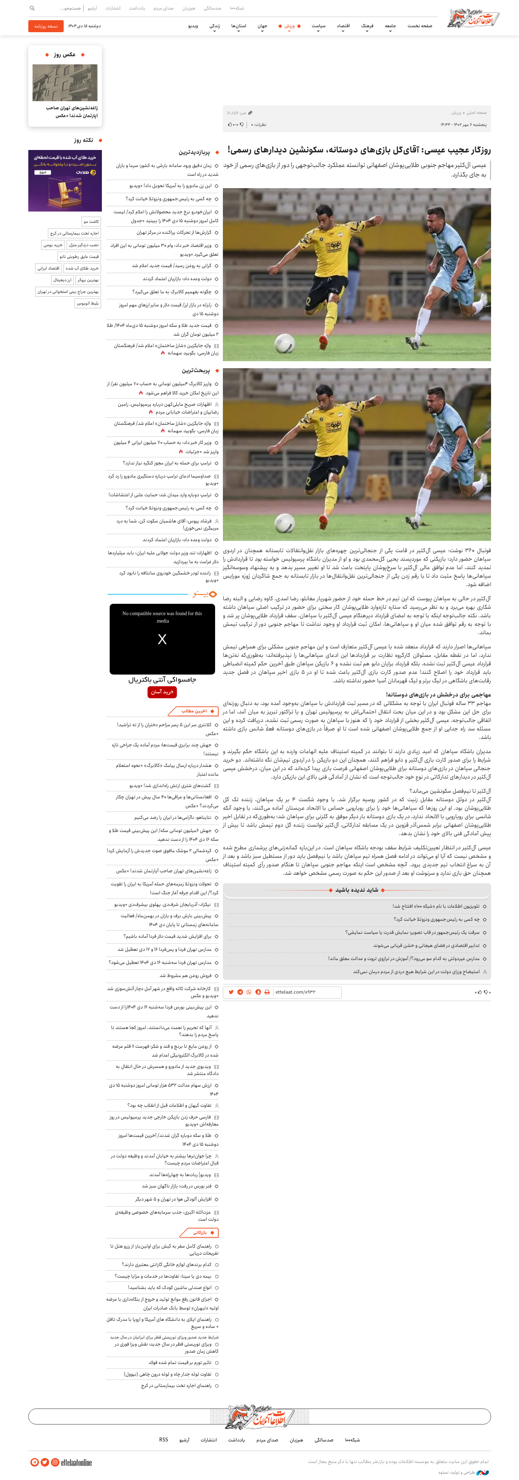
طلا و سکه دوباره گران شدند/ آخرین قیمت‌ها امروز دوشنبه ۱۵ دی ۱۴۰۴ (169, 1140)
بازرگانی (200, 1232)
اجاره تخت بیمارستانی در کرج (74, 233)
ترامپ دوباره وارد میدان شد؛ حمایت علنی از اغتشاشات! (160, 495)
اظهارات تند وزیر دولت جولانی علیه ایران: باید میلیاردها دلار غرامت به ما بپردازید (163, 557)
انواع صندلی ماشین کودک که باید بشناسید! (170, 1287)
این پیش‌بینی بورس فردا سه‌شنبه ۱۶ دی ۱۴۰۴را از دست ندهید (164, 1011)
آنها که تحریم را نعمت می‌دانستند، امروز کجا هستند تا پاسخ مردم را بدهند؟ (165, 1031)
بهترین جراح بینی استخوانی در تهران (68, 291)
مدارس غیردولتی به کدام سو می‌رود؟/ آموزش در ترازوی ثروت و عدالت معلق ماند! (404, 958)
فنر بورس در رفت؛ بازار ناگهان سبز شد (177, 1186)
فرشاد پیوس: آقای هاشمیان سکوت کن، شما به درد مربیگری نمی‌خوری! (167, 524)
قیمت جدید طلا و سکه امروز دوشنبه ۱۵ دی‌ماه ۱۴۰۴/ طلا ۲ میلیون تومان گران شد (163, 330)
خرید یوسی (53, 245)
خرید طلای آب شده (82, 268)
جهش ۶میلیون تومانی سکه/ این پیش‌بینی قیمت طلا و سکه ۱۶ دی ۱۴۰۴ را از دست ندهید (164, 835)
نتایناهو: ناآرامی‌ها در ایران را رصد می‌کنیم (173, 817)
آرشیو (92, 8)
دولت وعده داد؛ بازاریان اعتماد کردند (177, 279)
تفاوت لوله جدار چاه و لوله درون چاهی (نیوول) (168, 1374)
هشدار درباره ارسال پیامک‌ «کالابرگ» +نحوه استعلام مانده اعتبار (167, 770)
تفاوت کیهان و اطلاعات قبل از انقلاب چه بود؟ (169, 1105)
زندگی (214, 25)
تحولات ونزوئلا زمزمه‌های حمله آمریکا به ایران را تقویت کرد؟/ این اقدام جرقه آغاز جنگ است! (165, 888)
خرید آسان (162, 692)
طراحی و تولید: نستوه (463, 1472)
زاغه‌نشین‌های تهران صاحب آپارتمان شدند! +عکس (164, 871)
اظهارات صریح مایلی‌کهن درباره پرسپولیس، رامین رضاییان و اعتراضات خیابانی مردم (168, 408)
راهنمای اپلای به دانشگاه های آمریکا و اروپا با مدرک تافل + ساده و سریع (162, 1323)
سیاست (318, 25)
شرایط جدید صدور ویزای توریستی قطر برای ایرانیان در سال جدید (164, 1337)
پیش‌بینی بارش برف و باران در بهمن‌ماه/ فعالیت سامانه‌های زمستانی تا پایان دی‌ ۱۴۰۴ (170, 920)
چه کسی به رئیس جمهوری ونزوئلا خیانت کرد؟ (437, 919)
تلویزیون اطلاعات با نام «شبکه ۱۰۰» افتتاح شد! (436, 906)
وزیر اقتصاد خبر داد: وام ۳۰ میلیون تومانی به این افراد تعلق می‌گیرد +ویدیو (164, 250)
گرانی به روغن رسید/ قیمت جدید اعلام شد (172, 266)
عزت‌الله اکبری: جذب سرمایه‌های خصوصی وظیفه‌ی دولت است (167, 1215)
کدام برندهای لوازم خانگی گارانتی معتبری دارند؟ (167, 1264)
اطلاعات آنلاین (473, 17)
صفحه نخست (420, 25)
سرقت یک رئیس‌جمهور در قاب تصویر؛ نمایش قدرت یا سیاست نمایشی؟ (412, 932)
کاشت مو (91, 221)
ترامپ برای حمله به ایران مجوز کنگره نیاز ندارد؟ (167, 463)
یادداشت (137, 8)
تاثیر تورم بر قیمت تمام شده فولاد (180, 1362)
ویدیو (193, 25)
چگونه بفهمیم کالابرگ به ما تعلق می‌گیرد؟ (172, 292)
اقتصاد (343, 25)
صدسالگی (212, 8)
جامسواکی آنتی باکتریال (162, 680)
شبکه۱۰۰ (237, 8)
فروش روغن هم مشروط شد (186, 975)
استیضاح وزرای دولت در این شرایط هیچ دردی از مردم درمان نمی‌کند (416, 972)
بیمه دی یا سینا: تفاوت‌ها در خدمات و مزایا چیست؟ (163, 1276)
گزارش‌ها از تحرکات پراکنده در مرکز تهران (174, 232)
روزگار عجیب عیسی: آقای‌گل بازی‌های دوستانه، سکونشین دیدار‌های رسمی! (359, 150)
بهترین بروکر (88, 280)
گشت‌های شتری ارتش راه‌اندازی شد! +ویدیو (170, 786)
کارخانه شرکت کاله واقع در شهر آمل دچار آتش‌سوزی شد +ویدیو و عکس (163, 992)
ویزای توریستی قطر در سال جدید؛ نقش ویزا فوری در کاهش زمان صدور (167, 1347)
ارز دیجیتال (62, 280)
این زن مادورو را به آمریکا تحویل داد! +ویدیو (170, 186)
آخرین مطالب (194, 711)
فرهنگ (367, 25)
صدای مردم (164, 8)
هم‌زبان (188, 8)
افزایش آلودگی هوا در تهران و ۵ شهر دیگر (173, 1199)
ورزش (289, 25)
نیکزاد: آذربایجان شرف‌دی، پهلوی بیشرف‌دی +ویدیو (162, 904)
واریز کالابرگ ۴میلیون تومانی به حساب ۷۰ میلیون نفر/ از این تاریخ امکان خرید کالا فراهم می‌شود (163, 388)
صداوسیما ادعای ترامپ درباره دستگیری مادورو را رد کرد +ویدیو (163, 479)
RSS (163, 1440)
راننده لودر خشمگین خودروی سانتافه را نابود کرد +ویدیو (169, 576)
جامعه (390, 25)
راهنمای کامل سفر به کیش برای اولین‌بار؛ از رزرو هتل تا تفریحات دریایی (164, 1249)
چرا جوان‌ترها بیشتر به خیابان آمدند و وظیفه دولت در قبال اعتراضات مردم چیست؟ (165, 1159)
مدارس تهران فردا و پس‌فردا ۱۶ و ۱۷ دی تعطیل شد (164, 949)
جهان (262, 25)
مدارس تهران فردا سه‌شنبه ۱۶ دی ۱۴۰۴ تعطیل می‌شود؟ (160, 962)
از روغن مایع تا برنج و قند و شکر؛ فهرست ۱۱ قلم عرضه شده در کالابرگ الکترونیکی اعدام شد (165, 1050)
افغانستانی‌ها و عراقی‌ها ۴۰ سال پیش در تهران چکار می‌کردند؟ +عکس (167, 801)
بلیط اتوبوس (88, 303)
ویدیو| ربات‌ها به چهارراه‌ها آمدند (180, 1175)
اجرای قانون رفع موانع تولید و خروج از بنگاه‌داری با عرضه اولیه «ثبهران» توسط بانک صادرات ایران (162, 1303)
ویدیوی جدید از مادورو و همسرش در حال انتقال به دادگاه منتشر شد (167, 1070)
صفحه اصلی (477, 112)
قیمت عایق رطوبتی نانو (79, 256)
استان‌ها (238, 25)
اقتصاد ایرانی (48, 268)
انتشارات (113, 8)
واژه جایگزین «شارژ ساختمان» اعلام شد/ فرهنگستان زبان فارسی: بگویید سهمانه (166, 349)
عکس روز (65, 54)
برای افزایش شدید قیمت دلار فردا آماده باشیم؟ (167, 936)
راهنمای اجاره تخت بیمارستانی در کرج (176, 1385)
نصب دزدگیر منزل (84, 245)
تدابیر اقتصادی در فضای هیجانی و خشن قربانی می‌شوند (426, 945)
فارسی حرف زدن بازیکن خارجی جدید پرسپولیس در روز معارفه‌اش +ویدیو (164, 1120)
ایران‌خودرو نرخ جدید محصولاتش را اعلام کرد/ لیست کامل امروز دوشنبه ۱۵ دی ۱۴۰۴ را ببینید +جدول (166, 216)
